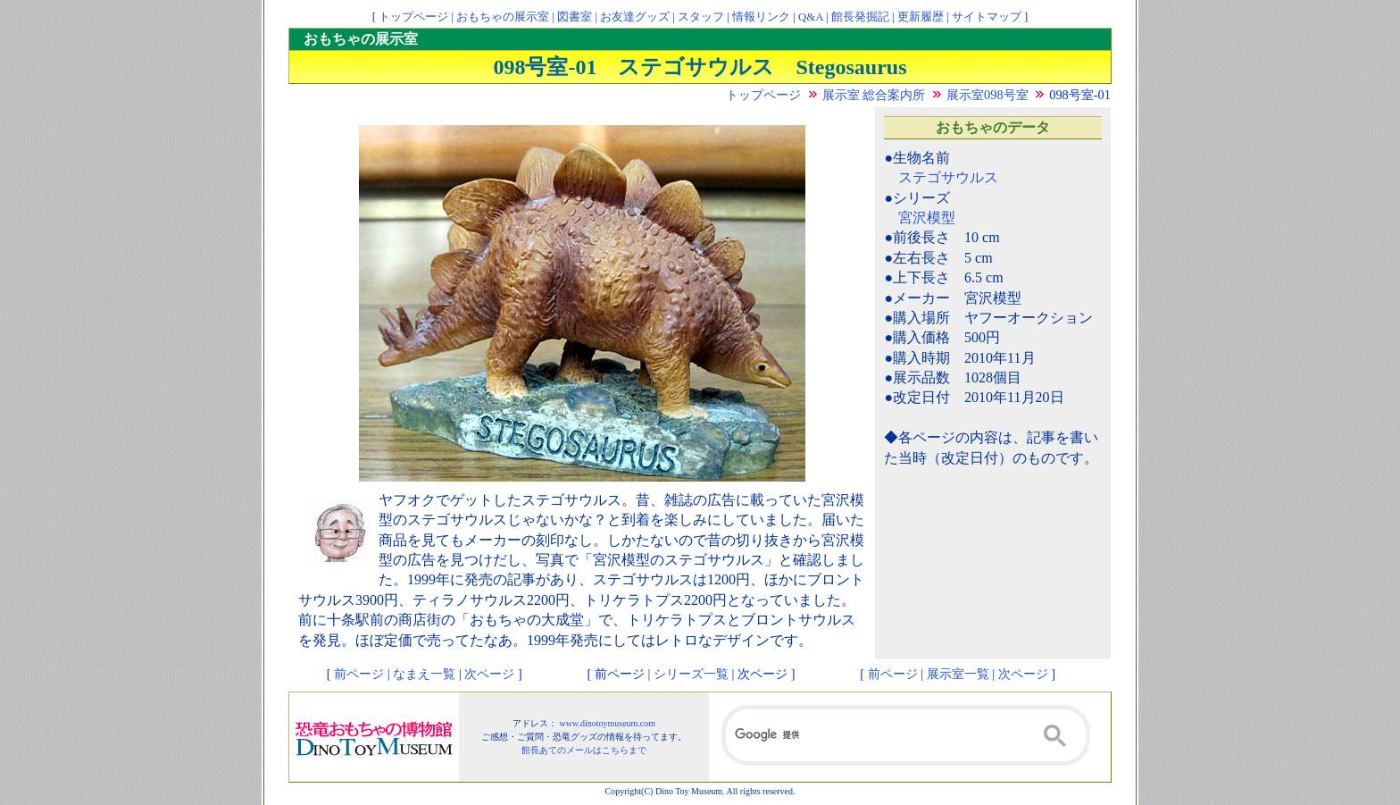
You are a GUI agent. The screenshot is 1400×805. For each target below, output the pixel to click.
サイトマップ (986, 17)
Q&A (810, 17)
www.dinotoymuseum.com (607, 723)
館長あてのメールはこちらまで (583, 750)
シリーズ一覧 (691, 674)
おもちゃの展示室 (502, 17)
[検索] (906, 735)
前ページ (359, 674)
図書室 (574, 17)
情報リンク (761, 17)
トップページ (413, 17)
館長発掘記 (860, 17)
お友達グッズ (635, 17)
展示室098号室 (987, 95)
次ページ (489, 674)
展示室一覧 (958, 674)
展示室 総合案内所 (874, 95)
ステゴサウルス (948, 177)
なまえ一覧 (424, 674)
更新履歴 (920, 17)
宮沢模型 (926, 217)
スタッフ (701, 17)
